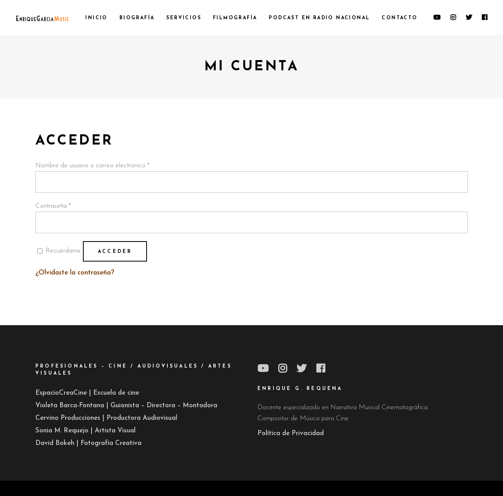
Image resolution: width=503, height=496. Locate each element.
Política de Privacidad (290, 433)
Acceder (115, 251)
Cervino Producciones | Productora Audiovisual (106, 418)
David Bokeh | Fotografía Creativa (88, 443)
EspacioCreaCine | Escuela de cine (87, 393)
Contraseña (53, 206)
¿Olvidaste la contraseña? (74, 272)
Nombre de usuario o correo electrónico (92, 165)
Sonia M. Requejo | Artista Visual (85, 430)
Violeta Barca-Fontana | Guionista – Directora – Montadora (126, 405)
